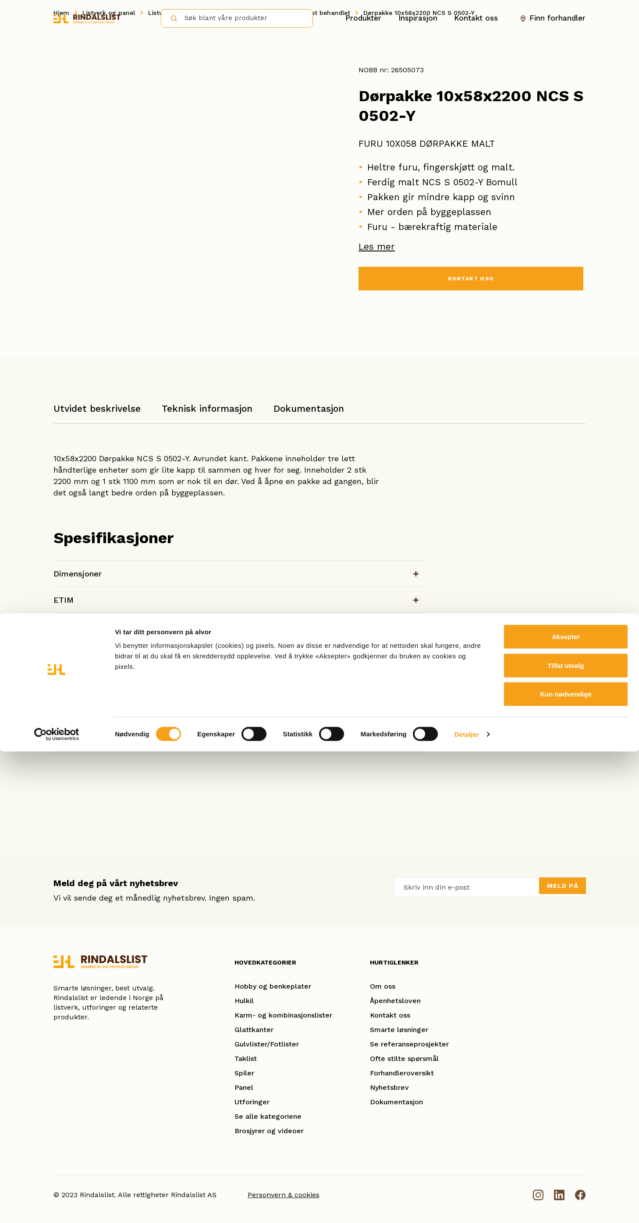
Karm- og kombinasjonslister (283, 1015)
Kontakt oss (476, 18)
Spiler (244, 1073)
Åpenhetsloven (395, 1001)
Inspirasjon (417, 18)
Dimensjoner (77, 573)
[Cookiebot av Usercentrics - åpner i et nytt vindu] (56, 1205)
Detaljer (466, 1205)
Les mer (377, 246)
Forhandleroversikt (402, 1073)
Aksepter (566, 1108)
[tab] (97, 413)
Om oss (382, 986)
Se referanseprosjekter (409, 1044)
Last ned (391, 656)
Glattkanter (253, 1029)
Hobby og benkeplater (272, 986)
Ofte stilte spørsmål (404, 1058)
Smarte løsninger (399, 1029)
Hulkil (244, 1001)
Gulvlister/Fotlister (266, 1044)
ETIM (63, 599)
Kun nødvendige (566, 1165)
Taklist (245, 1058)
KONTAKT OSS (471, 280)
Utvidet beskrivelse (97, 408)
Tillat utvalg (565, 1137)
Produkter (363, 18)
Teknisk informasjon (207, 408)
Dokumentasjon (308, 408)
